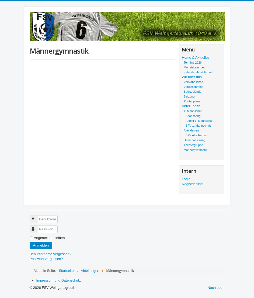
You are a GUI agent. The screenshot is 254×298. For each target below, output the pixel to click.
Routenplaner (192, 101)
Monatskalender (194, 67)
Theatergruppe (193, 145)
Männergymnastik (195, 149)
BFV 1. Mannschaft (198, 125)
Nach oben (216, 288)
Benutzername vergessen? (50, 254)
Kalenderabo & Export (198, 72)
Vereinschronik (193, 86)
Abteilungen (191, 106)
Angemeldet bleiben (49, 238)
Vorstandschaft (193, 82)
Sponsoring (193, 115)
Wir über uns (192, 77)
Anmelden (41, 245)
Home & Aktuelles (196, 58)
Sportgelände (192, 91)
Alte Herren (191, 130)
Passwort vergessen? (46, 259)
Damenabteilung (194, 140)
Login (186, 179)
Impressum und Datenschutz (58, 280)
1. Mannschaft (193, 111)
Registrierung (192, 184)
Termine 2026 (193, 62)
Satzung (189, 96)
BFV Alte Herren (196, 135)
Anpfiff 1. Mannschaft (199, 120)
